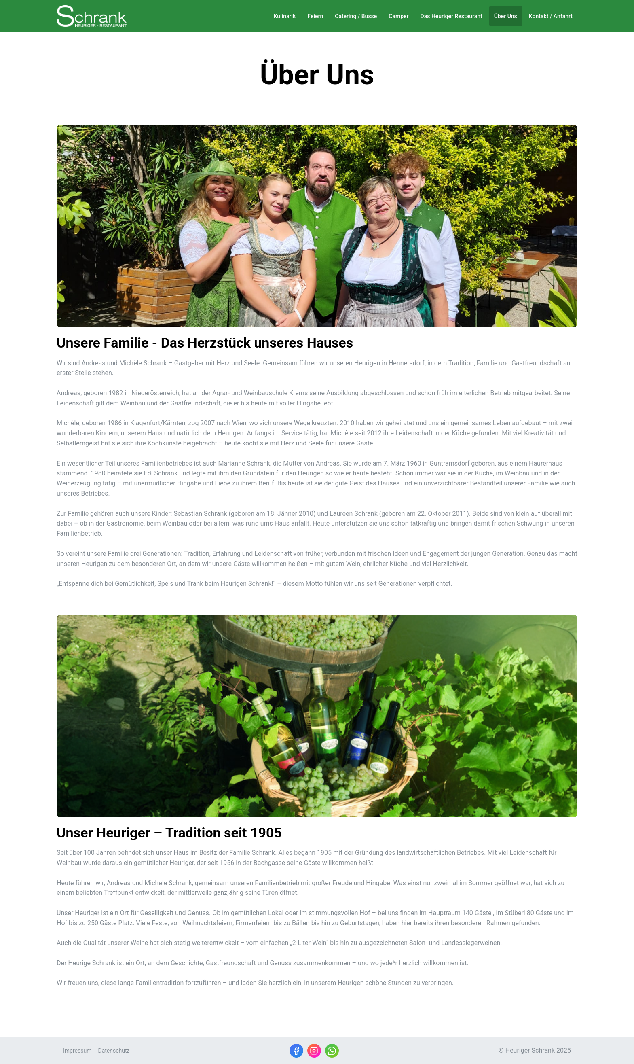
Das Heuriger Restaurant (451, 16)
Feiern (315, 16)
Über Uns (505, 16)
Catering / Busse (356, 16)
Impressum (77, 1050)
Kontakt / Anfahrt (551, 16)
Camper (398, 16)
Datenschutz (113, 1050)
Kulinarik (285, 16)
